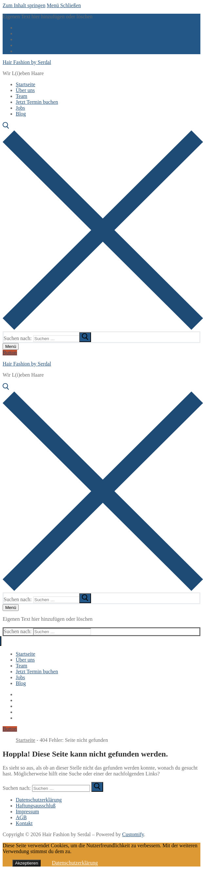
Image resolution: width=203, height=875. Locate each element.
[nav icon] (11, 346)
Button (10, 352)
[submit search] (85, 337)
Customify (133, 834)
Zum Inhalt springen (24, 5)
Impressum (27, 811)
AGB (21, 817)
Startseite (25, 740)
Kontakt (24, 823)
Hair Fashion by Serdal (27, 62)
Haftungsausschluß (36, 805)
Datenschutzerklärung (39, 800)
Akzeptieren (26, 863)
